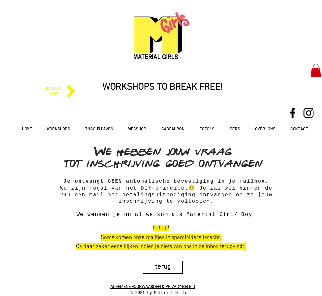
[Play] (71, 91)
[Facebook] (292, 113)
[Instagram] (308, 113)
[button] (315, 70)
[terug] (163, 267)
